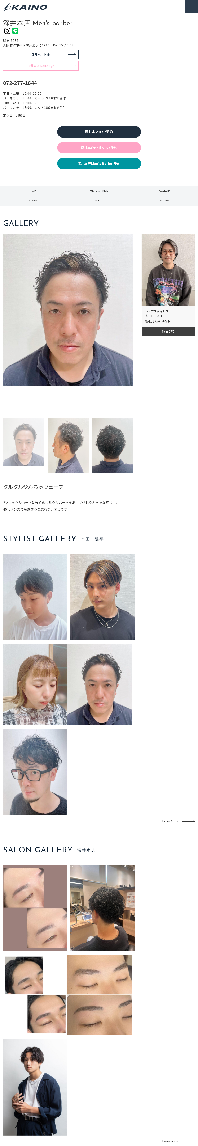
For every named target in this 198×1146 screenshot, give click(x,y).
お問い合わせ (166, 1108)
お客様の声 (31, 1093)
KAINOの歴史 (166, 1081)
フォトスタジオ (112, 1081)
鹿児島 (84, 1100)
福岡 (83, 1093)
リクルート (164, 1087)
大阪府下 (68, 1093)
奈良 (65, 1107)
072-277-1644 (20, 83)
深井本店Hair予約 (99, 131)
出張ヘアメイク (138, 1074)
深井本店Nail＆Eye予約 (99, 147)
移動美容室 (109, 1074)
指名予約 (168, 331)
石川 (83, 1080)
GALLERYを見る (156, 321)
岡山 (83, 1087)
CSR (160, 1094)
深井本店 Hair (40, 54)
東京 (65, 1080)
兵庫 (65, 1114)
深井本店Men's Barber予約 (99, 163)
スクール (134, 1081)
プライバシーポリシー (172, 1101)
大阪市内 (68, 1087)
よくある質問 (31, 1086)
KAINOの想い (166, 1074)
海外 (83, 1107)
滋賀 (65, 1100)
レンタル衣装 (111, 1087)
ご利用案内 (31, 1079)
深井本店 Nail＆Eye (41, 66)
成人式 (132, 1087)
